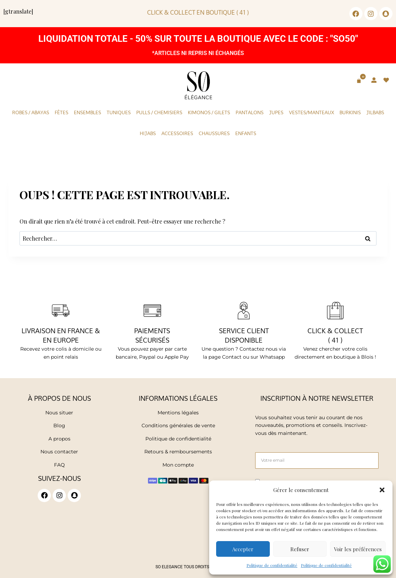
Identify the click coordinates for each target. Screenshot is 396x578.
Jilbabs (375, 112)
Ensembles (87, 112)
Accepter (242, 549)
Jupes (276, 112)
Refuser (299, 549)
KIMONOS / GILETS (209, 112)
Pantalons (250, 112)
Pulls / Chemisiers (159, 112)
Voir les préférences (358, 549)
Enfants (245, 133)
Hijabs (148, 133)
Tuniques (119, 112)
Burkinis (350, 112)
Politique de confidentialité (271, 565)
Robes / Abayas (30, 112)
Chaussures (214, 133)
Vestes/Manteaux (311, 112)
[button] (382, 489)
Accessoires (177, 133)
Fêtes (61, 112)
